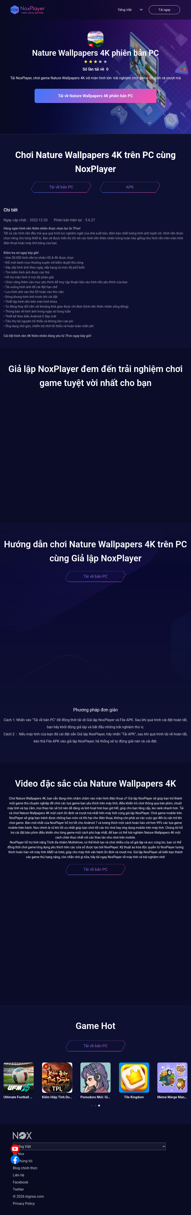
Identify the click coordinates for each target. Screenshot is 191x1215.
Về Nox (18, 1154)
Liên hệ (18, 1175)
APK (130, 187)
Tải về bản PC (61, 187)
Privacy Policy (24, 1203)
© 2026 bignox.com (28, 1196)
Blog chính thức (25, 1168)
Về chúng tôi (22, 1161)
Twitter (18, 1189)
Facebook (20, 1182)
